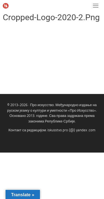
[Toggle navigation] (95, 5)
